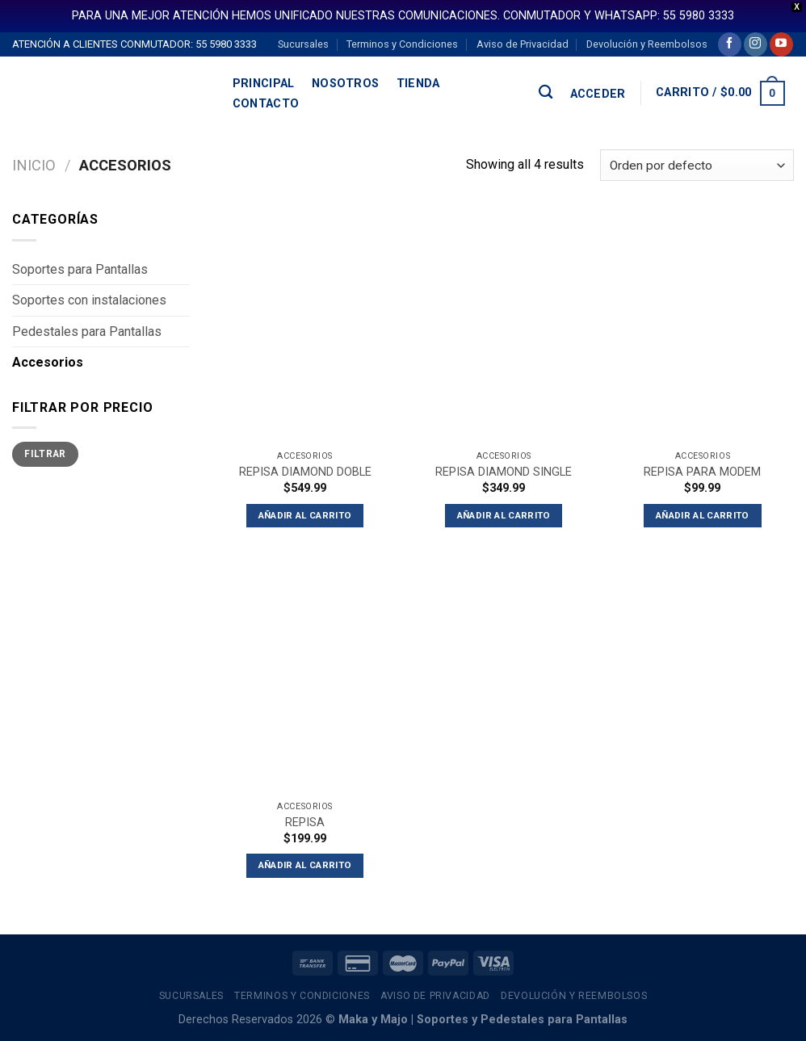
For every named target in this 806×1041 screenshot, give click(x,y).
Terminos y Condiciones (402, 44)
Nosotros (345, 84)
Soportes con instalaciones (89, 300)
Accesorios (47, 362)
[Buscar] (545, 92)
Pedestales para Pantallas (87, 331)
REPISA (305, 822)
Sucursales (303, 44)
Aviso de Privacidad (522, 44)
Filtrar (45, 454)
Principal (264, 84)
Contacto (266, 104)
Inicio (34, 165)
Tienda (418, 84)
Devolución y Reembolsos (646, 44)
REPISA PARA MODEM (702, 472)
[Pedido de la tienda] (697, 165)
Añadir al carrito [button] (305, 515)
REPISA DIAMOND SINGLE (503, 472)
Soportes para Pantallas (80, 269)
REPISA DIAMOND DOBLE (305, 472)
